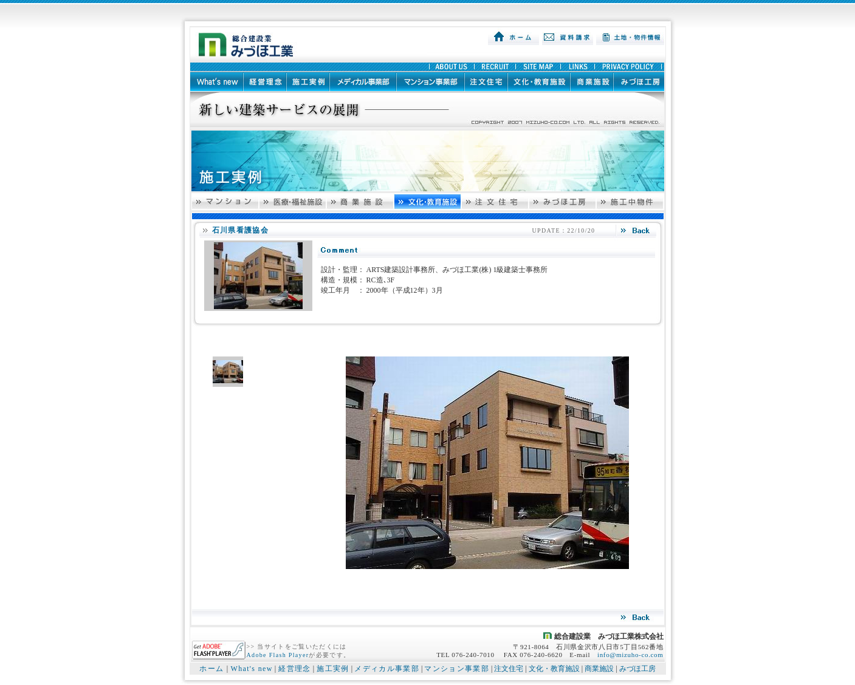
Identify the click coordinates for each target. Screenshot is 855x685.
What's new (251, 668)
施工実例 (333, 668)
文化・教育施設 (554, 668)
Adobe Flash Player (278, 655)
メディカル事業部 (386, 668)
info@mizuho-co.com (630, 654)
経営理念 (294, 668)
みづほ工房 (637, 668)
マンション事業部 (456, 668)
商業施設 (599, 668)
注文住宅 (508, 668)
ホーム (211, 668)
